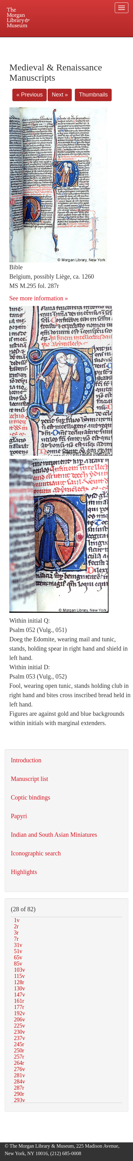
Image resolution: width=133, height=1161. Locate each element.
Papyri (19, 816)
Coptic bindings (30, 797)
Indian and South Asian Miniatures (54, 834)
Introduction (26, 760)
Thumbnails (93, 95)
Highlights (24, 871)
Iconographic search (36, 853)
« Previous (29, 95)
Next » (60, 95)
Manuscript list (29, 778)
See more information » (38, 298)
